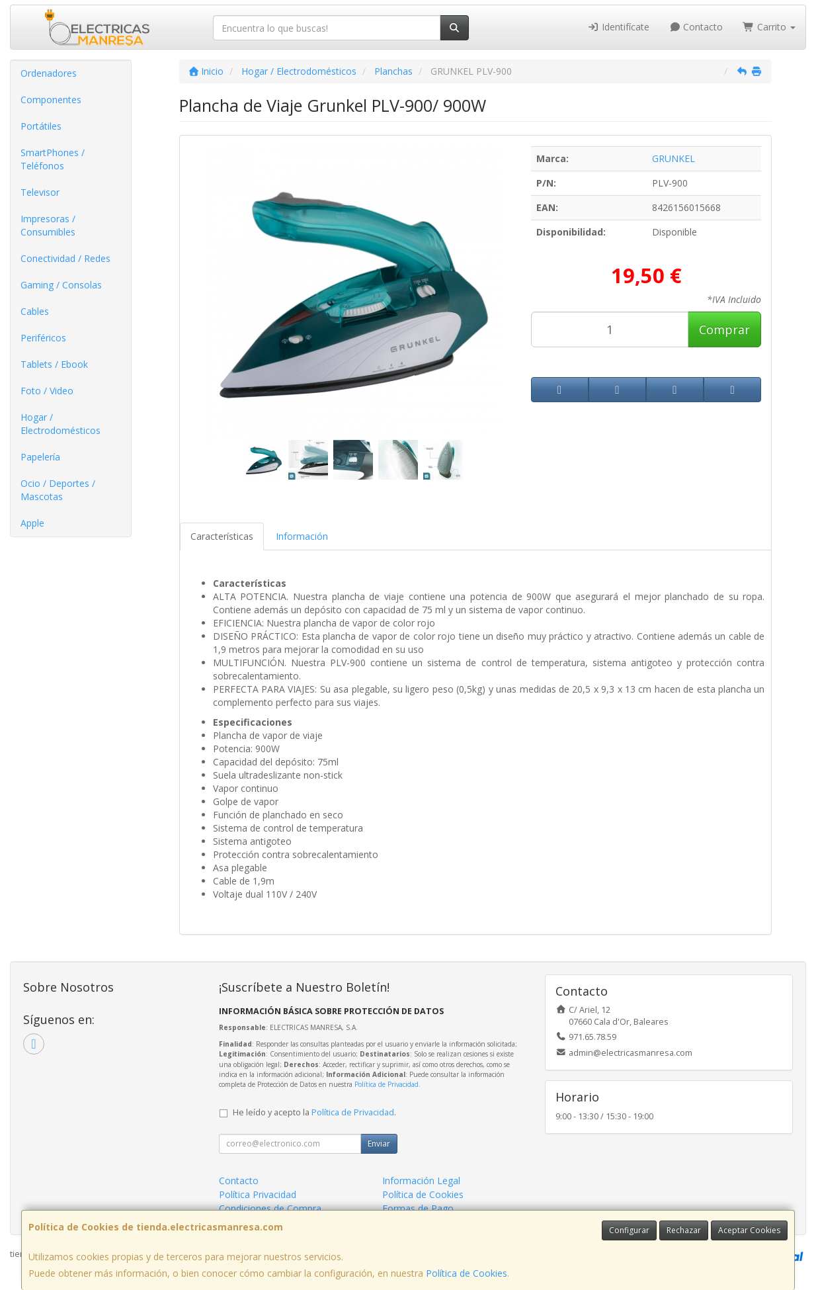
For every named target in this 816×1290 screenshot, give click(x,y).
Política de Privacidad (386, 1084)
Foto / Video (46, 390)
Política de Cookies (466, 1273)
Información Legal (421, 1180)
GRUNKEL (673, 158)
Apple (32, 523)
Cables (34, 311)
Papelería (40, 457)
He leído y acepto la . (314, 1112)
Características (221, 536)
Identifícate (618, 27)
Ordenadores (48, 73)
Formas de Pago (418, 1208)
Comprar (724, 329)
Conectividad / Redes (65, 258)
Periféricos (43, 337)
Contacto (696, 27)
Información (302, 536)
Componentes (50, 99)
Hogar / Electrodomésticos (60, 424)
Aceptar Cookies (749, 1230)
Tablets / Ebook (54, 364)
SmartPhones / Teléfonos (52, 159)
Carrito (769, 27)
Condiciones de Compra (270, 1208)
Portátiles (40, 126)
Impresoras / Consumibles (47, 225)
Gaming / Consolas (61, 285)
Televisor (40, 192)
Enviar (379, 1143)
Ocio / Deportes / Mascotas (57, 490)
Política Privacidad (257, 1194)
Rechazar (684, 1230)
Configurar (629, 1230)
